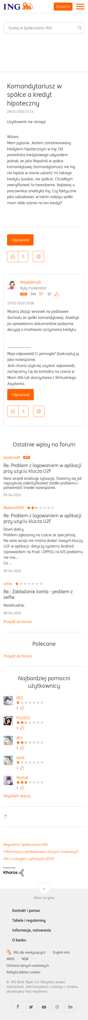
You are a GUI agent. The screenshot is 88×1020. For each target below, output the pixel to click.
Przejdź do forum (18, 621)
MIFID (10, 959)
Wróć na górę (44, 898)
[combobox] (44, 28)
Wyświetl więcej (17, 795)
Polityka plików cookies (23, 972)
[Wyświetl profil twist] (30, 758)
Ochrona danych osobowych (28, 965)
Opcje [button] (38, 256)
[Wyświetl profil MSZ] (30, 698)
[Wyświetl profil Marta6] (30, 778)
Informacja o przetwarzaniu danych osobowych (41, 851)
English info (61, 952)
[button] (12, 256)
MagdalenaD (30, 282)
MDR (25, 959)
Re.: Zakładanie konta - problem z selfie (38, 594)
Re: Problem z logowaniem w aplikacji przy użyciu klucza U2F (42, 468)
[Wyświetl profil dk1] (30, 738)
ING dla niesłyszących (30, 952)
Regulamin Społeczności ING (26, 844)
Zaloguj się (63, 6)
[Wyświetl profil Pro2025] (30, 718)
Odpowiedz (20, 240)
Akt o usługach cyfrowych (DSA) (29, 858)
